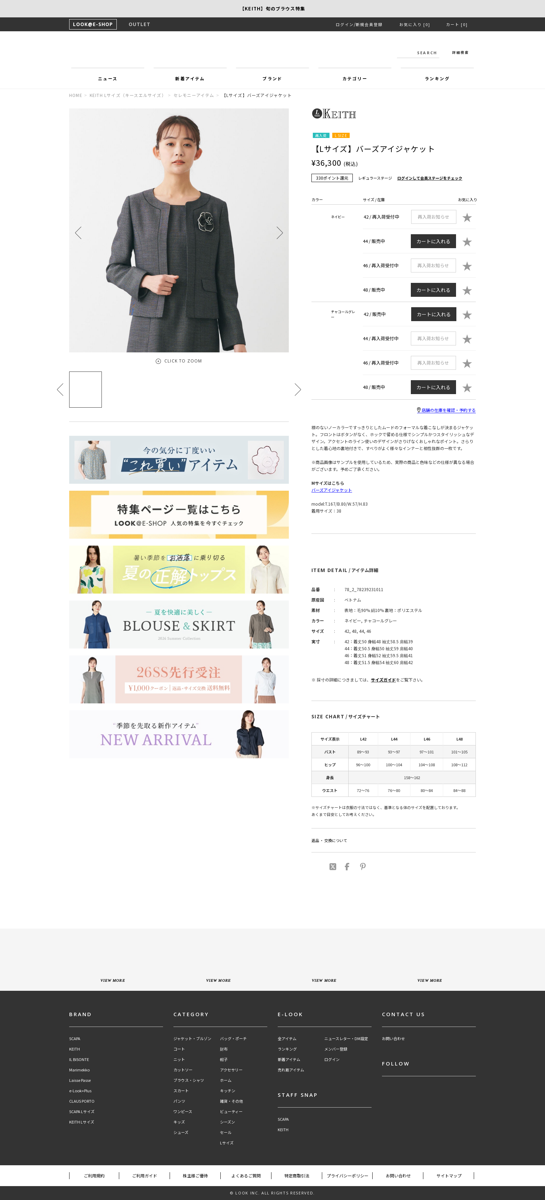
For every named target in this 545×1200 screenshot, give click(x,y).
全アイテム (287, 1038)
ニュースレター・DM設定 (346, 1038)
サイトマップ (449, 1175)
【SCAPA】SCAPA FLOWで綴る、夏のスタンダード (272, 8)
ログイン (345, 24)
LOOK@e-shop (272, 51)
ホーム (225, 1080)
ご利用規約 (94, 1175)
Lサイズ (227, 1143)
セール (225, 1132)
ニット (179, 1059)
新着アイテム (289, 1059)
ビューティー (231, 1111)
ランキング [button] (437, 78)
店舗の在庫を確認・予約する (446, 410)
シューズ (180, 1132)
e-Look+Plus (80, 1091)
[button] (280, 232)
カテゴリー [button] (354, 78)
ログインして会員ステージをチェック (429, 178)
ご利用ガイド (144, 1175)
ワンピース (182, 1111)
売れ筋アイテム (291, 1070)
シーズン (227, 1122)
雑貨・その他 (231, 1101)
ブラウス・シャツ (188, 1080)
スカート (181, 1091)
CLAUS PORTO (82, 1101)
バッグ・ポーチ (233, 1038)
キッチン (227, 1091)
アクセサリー (231, 1070)
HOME (75, 95)
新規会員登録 (369, 24)
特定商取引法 (296, 1175)
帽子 (224, 1059)
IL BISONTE (79, 1059)
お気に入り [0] (414, 24)
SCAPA (74, 1038)
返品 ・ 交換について (329, 840)
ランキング (287, 1049)
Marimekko (79, 1070)
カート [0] (457, 24)
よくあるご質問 (246, 1175)
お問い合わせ (393, 1038)
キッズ (179, 1122)
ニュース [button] (108, 78)
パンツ (179, 1101)
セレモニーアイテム (193, 95)
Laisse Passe (80, 1080)
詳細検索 (460, 52)
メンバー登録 (335, 1049)
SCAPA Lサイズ (82, 1111)
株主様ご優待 (195, 1175)
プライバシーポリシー (347, 1175)
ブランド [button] (272, 78)
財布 (224, 1049)
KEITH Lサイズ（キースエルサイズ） (128, 95)
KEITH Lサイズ (81, 1122)
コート (179, 1049)
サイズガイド (383, 680)
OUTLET (140, 24)
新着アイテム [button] (190, 78)
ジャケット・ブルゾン (192, 1038)
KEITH (74, 1049)
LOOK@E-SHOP (93, 24)
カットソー (183, 1070)
